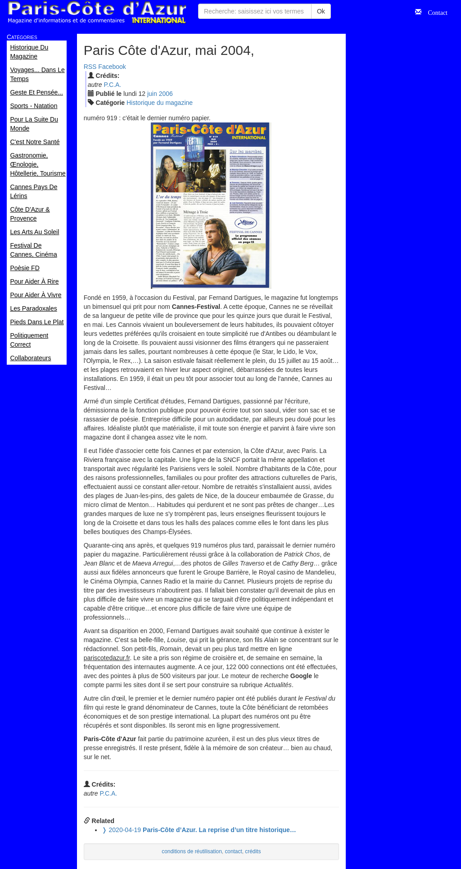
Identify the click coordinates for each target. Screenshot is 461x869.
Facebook (112, 66)
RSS (90, 66)
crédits (253, 851)
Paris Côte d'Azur (97, 12)
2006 (166, 93)
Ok (321, 11)
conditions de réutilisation (192, 851)
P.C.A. (112, 84)
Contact (434, 11)
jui (152, 93)
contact (233, 851)
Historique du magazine (160, 102)
